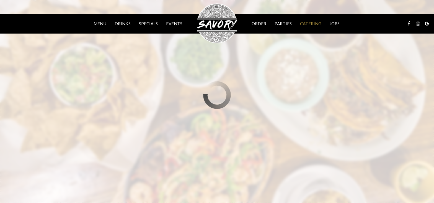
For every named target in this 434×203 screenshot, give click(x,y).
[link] (217, 23)
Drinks (123, 23)
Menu (100, 23)
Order (259, 23)
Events (174, 23)
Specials (148, 23)
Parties (283, 23)
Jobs (335, 23)
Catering (310, 23)
